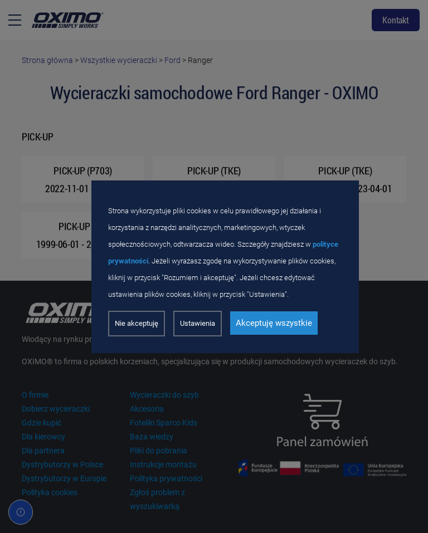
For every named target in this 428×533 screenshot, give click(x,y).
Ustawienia (197, 323)
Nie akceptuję (136, 323)
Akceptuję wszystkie (274, 323)
